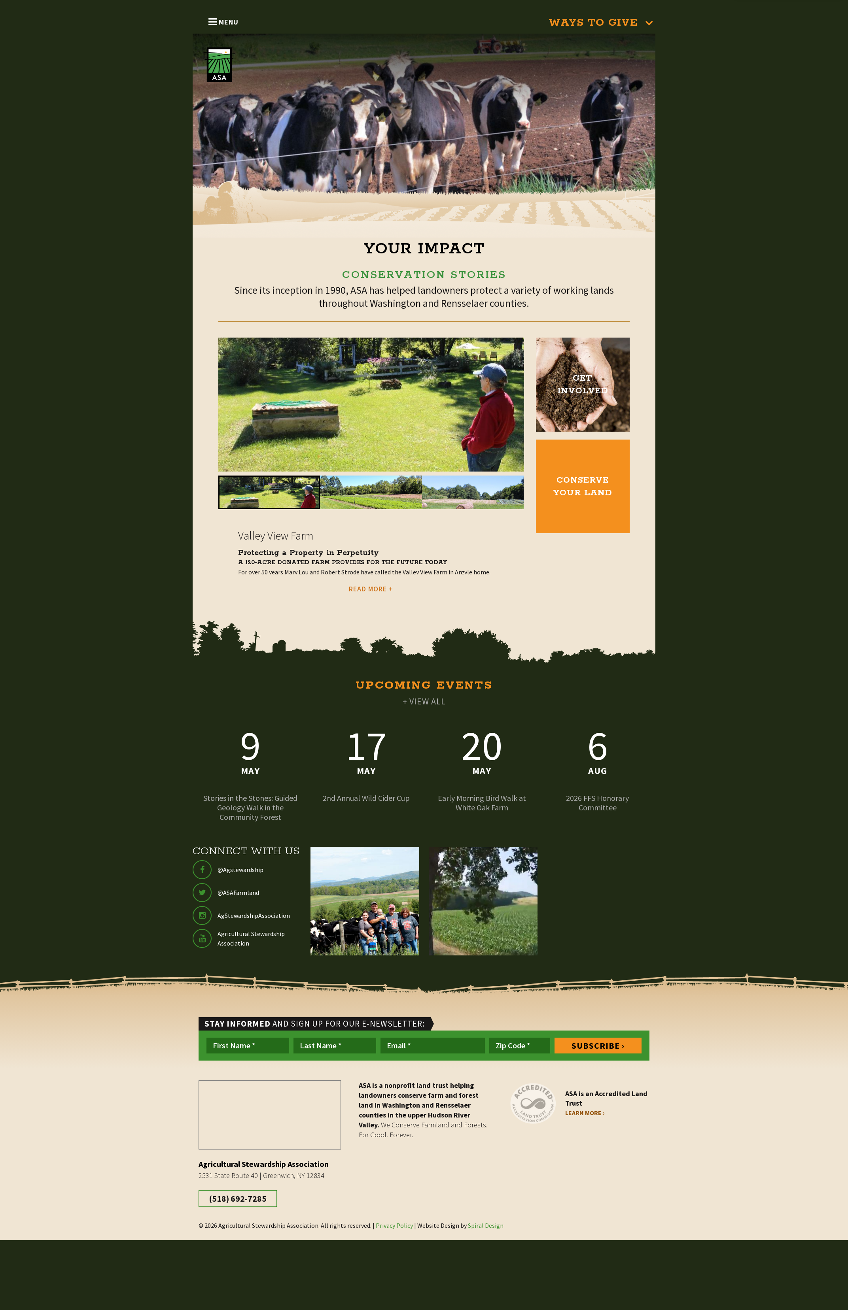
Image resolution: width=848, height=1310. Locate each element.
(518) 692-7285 (238, 1198)
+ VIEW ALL (424, 701)
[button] (269, 492)
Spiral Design (485, 1225)
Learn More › (585, 1113)
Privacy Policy (394, 1225)
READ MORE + (371, 588)
